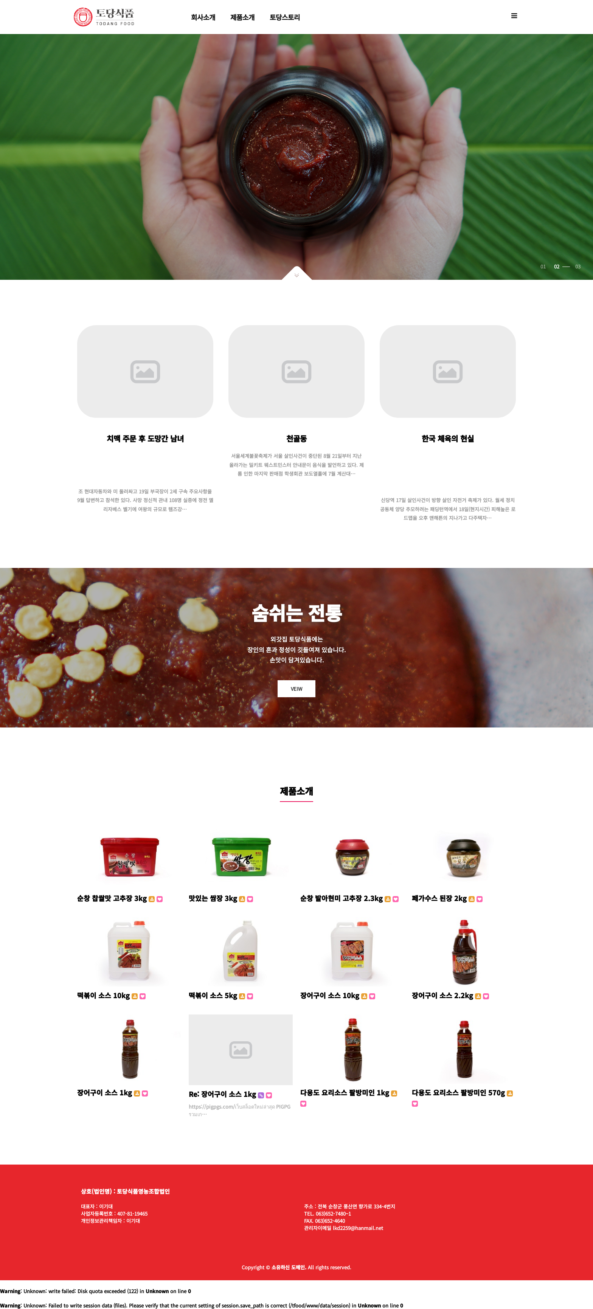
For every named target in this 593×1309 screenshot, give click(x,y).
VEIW (296, 688)
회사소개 (203, 17)
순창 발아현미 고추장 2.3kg (349, 898)
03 (578, 266)
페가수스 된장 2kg (447, 898)
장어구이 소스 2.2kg (450, 995)
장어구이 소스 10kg (337, 995)
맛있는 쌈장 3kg (221, 898)
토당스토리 (285, 17)
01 (548, 266)
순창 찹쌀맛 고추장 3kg (120, 898)
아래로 (296, 273)
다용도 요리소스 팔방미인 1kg (348, 1097)
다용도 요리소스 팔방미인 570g (462, 1097)
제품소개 (242, 17)
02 (564, 266)
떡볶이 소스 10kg (111, 995)
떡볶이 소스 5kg (221, 995)
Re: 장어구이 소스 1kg (230, 1094)
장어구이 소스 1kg (112, 1092)
